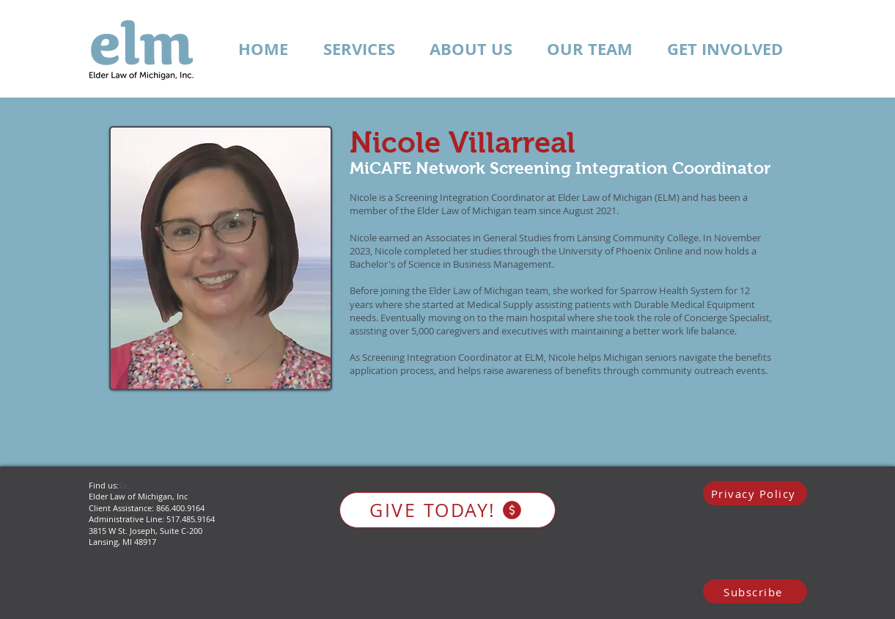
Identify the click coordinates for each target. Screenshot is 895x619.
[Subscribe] (755, 591)
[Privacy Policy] (755, 493)
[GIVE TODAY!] (447, 510)
